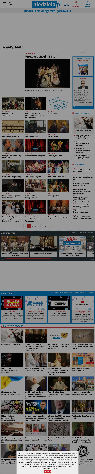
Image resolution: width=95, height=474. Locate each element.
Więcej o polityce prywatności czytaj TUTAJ (47, 468)
